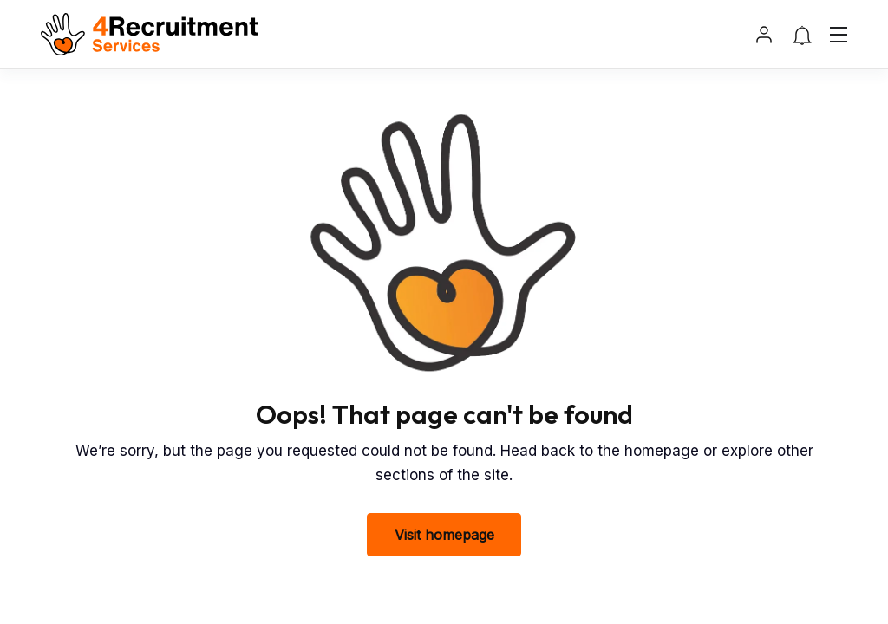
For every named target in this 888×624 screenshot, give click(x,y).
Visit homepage (444, 534)
